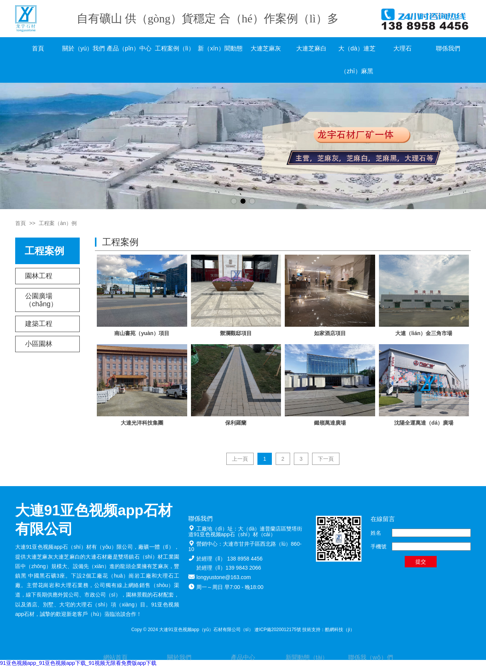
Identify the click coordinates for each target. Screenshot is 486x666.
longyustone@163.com (223, 577)
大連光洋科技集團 (142, 423)
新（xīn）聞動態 (220, 48)
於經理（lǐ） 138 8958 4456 (229, 559)
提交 (420, 562)
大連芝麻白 (311, 48)
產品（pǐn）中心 (129, 48)
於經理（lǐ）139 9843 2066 (228, 567)
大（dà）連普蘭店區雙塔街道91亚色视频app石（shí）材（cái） (245, 531)
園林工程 (38, 276)
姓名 (376, 533)
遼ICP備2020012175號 (277, 629)
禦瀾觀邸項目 (236, 333)
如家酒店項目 (330, 333)
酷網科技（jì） (340, 629)
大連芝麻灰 (266, 48)
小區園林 (38, 344)
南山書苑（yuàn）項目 (141, 333)
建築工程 (38, 323)
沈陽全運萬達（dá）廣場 (423, 423)
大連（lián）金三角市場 (423, 333)
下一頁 (326, 459)
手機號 (379, 546)
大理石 (402, 48)
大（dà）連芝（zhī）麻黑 (357, 59)
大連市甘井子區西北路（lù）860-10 (244, 547)
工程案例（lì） (174, 48)
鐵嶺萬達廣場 (330, 423)
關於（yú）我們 (83, 48)
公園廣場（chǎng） (41, 300)
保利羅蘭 (235, 423)
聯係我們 (448, 48)
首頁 (38, 48)
